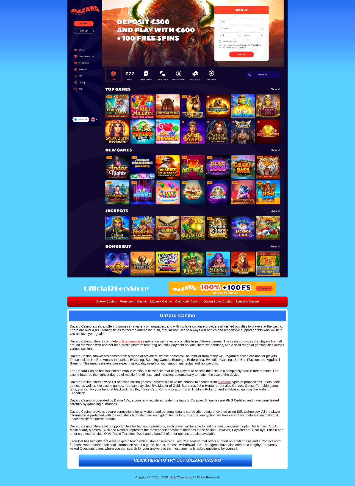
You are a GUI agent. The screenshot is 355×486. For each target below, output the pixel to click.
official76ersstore (180, 477)
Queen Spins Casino (218, 301)
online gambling (130, 341)
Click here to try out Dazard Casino (177, 460)
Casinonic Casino (187, 301)
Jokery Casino (106, 301)
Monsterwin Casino (133, 301)
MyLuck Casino (161, 301)
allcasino (224, 382)
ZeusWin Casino (247, 301)
